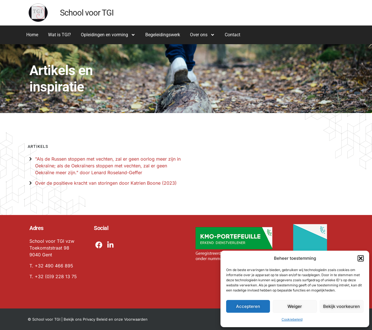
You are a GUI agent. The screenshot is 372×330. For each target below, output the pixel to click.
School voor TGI (87, 13)
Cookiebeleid (292, 319)
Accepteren (248, 306)
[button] (361, 258)
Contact (232, 34)
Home (32, 34)
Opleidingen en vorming (108, 35)
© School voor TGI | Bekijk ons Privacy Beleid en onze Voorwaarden (88, 319)
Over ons (202, 35)
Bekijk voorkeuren (341, 306)
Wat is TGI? (59, 34)
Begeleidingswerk (162, 34)
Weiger (294, 306)
